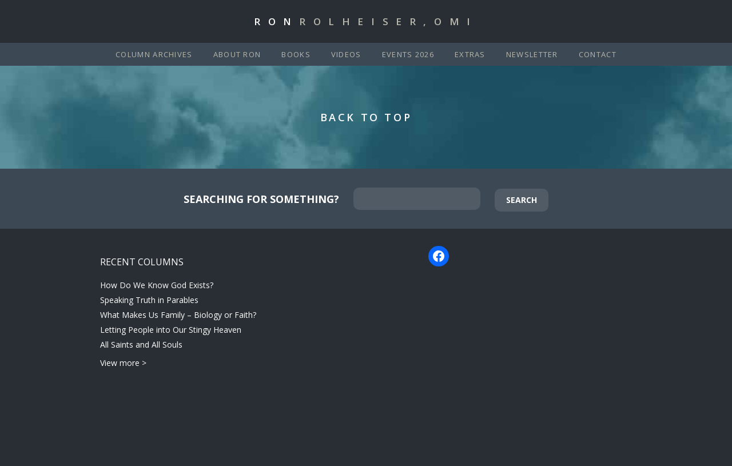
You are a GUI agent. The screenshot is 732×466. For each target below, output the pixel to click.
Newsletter (532, 54)
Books (296, 54)
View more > (123, 362)
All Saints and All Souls (141, 344)
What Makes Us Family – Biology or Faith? (178, 314)
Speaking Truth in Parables (149, 299)
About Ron (237, 54)
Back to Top (366, 117)
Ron (366, 21)
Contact (597, 54)
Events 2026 (408, 54)
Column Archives (154, 54)
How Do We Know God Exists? (156, 285)
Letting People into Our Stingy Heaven (170, 329)
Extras (470, 54)
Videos (346, 54)
